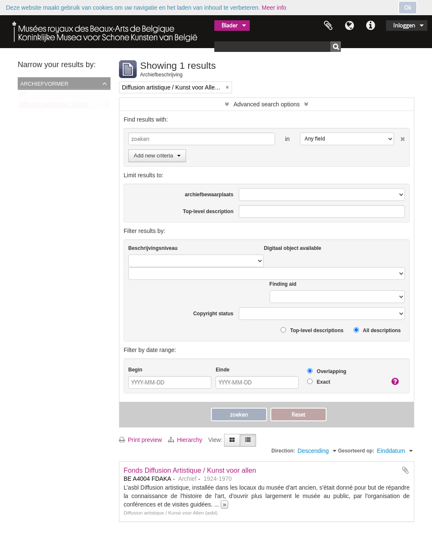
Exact (318, 382)
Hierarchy (186, 439)
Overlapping (326, 371)
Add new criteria (157, 155)
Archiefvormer (44, 83)
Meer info (274, 7)
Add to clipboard (405, 470)
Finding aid (283, 284)
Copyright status (213, 314)
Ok (407, 7)
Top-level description (208, 211)
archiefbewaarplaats (209, 195)
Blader (229, 25)
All (22, 95)
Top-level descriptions (312, 330)
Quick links (370, 25)
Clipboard (328, 25)
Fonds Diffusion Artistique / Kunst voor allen (190, 470)
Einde (223, 370)
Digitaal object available (292, 248)
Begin (135, 370)
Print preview (140, 439)
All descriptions (377, 330)
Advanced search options (266, 104)
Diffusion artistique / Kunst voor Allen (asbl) (75, 106)
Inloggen (404, 25)
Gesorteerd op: (356, 451)
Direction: (283, 451)
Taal (349, 25)
